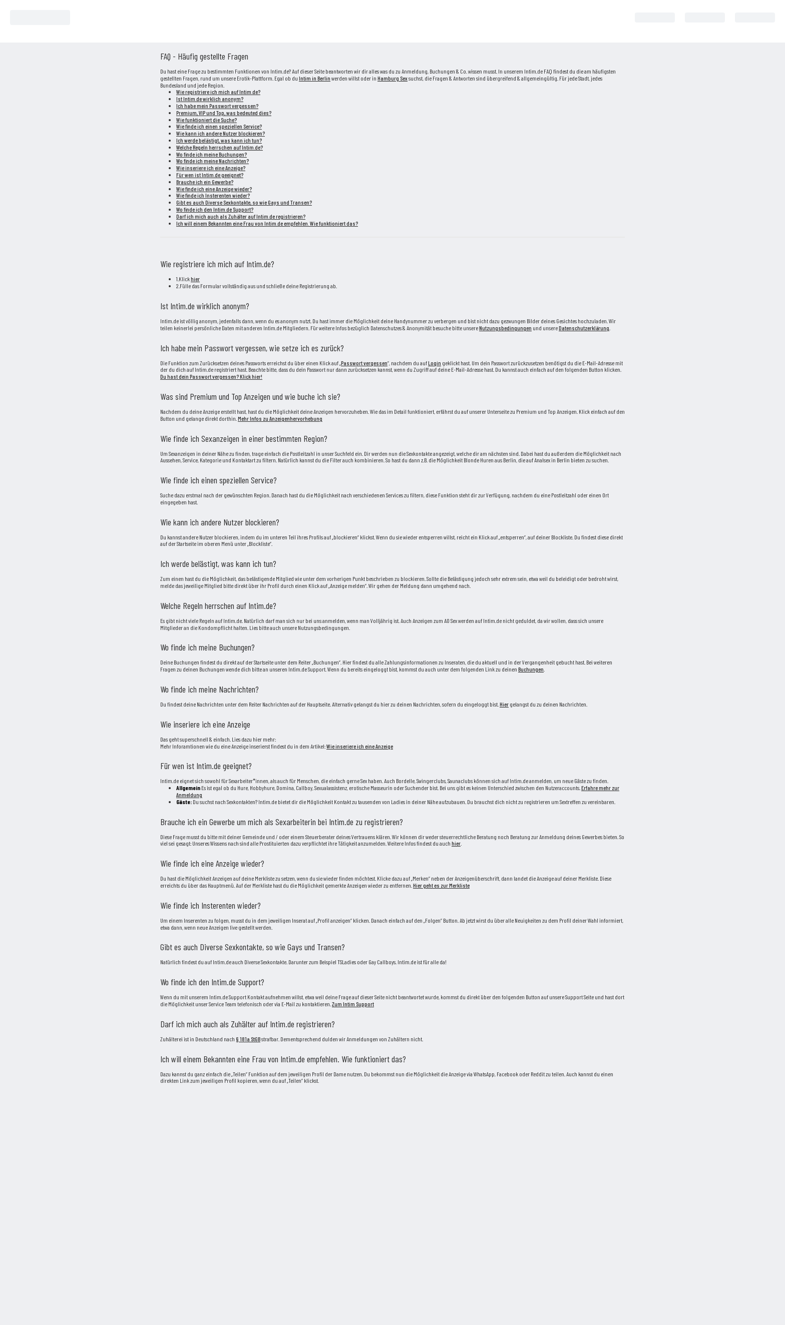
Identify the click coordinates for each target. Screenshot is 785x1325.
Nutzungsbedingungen (505, 327)
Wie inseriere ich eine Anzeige (359, 746)
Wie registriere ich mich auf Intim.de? (218, 91)
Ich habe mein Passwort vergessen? (217, 105)
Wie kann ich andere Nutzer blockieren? (220, 133)
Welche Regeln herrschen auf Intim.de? (219, 147)
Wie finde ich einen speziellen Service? (219, 126)
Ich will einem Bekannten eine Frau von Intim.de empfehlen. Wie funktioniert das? (267, 223)
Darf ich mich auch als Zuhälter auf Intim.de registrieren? (240, 216)
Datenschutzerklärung (584, 327)
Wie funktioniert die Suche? (206, 119)
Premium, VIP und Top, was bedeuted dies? (223, 112)
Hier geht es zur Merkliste (441, 885)
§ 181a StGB (248, 1038)
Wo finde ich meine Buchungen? (211, 154)
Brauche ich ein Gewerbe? (204, 181)
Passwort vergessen (364, 362)
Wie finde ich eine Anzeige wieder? (214, 188)
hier (195, 278)
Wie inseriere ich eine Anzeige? (210, 167)
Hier (504, 704)
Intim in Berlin (314, 78)
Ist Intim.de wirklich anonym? (209, 98)
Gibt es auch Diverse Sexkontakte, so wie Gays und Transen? (244, 202)
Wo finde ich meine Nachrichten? (212, 160)
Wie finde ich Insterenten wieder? (213, 195)
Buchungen (531, 669)
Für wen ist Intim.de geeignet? (209, 174)
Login (434, 362)
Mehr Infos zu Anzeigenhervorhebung (280, 418)
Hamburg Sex (392, 78)
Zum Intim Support (353, 1003)
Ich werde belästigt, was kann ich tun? (219, 140)
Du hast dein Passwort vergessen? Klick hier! (211, 376)
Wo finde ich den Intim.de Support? (214, 209)
